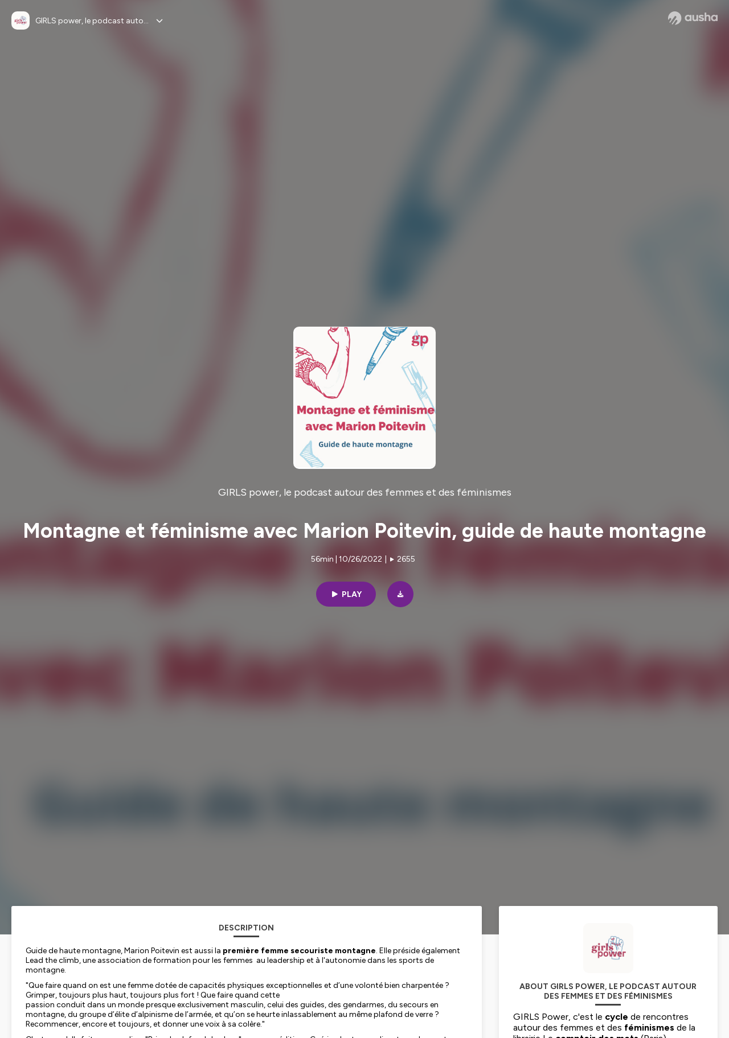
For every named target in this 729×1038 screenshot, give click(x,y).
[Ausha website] (693, 18)
